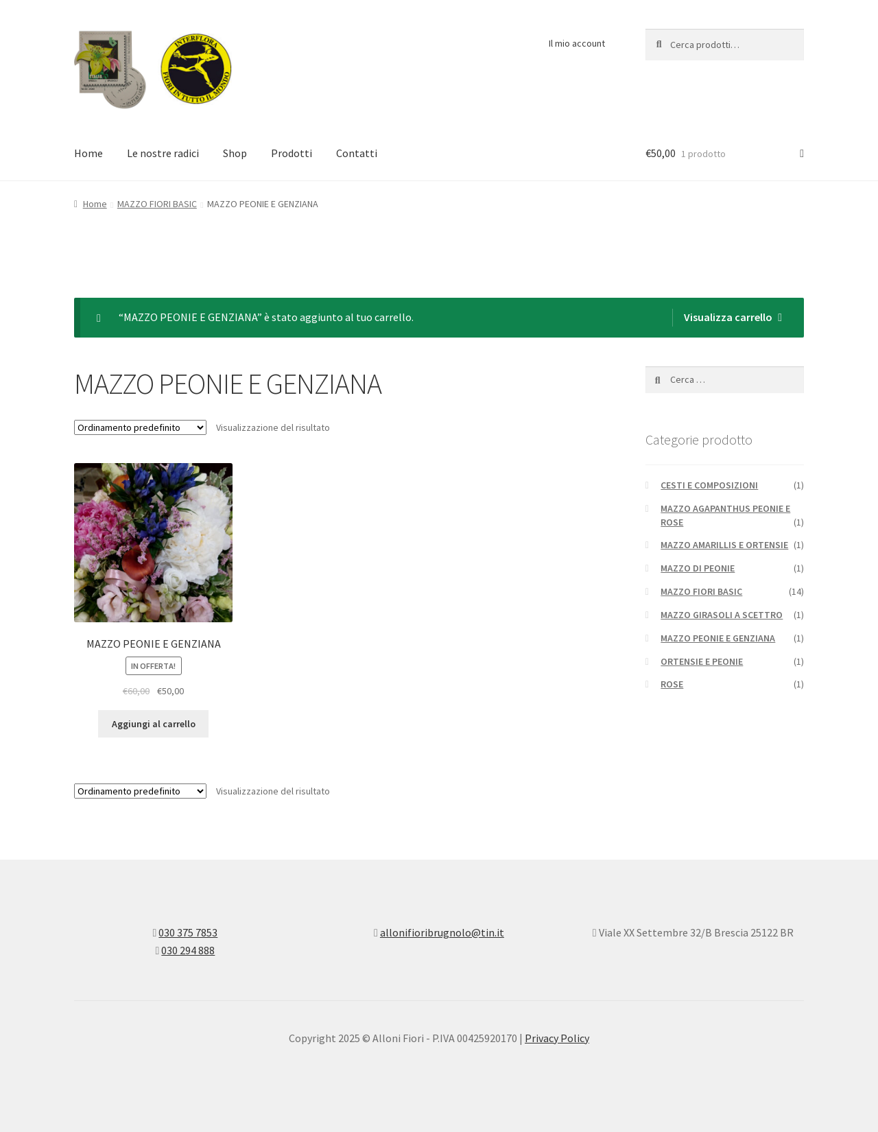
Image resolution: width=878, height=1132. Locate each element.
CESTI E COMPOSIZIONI (709, 485)
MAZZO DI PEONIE (698, 568)
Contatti (356, 153)
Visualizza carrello (728, 317)
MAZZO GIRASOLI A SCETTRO (722, 615)
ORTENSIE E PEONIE (702, 661)
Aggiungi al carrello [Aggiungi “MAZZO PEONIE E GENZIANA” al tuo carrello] (153, 724)
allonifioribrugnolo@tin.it (442, 932)
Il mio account (577, 43)
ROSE (672, 684)
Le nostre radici (163, 153)
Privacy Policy (557, 1038)
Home (88, 153)
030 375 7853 (187, 932)
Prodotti (291, 153)
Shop (235, 153)
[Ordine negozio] (140, 427)
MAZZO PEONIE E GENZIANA (718, 638)
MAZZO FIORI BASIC (157, 204)
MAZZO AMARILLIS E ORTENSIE (724, 545)
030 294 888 (188, 950)
